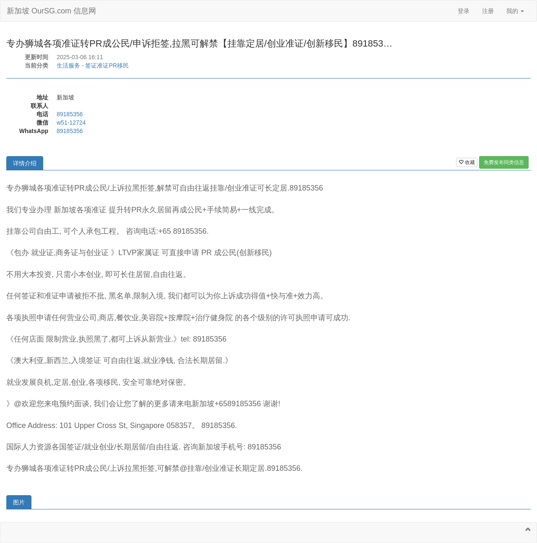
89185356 (70, 114)
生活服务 (68, 65)
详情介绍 (24, 163)
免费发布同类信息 (504, 162)
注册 (488, 11)
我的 (515, 11)
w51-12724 (71, 122)
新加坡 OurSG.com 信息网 (51, 11)
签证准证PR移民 (106, 65)
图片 (19, 502)
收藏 (467, 162)
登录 (463, 11)
